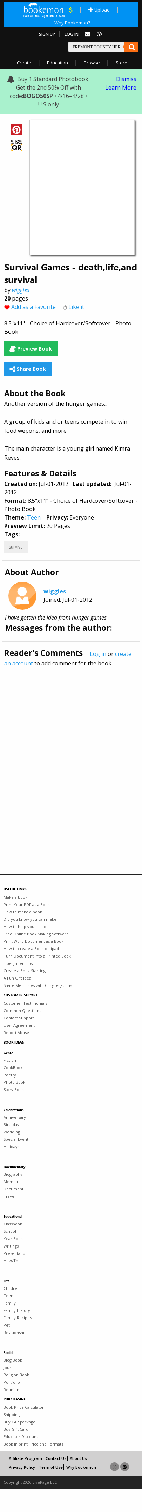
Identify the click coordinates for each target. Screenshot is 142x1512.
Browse (92, 62)
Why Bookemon (81, 1467)
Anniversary (15, 1117)
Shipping (12, 1414)
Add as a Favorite (33, 307)
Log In (72, 34)
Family (10, 1303)
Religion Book (16, 1374)
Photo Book (14, 1082)
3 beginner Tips (18, 963)
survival (16, 547)
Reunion (11, 1389)
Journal (10, 1367)
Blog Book (13, 1360)
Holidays (11, 1146)
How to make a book (23, 911)
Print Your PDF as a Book (27, 904)
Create (24, 62)
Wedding (12, 1132)
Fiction (10, 1060)
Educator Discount (21, 1436)
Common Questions (22, 1010)
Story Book (14, 1089)
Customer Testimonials (25, 1003)
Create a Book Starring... (26, 970)
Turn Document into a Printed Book (37, 956)
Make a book (15, 897)
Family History (17, 1310)
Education (57, 62)
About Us (78, 1458)
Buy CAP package (19, 1422)
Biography (13, 1174)
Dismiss (126, 79)
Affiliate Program (25, 1458)
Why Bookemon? (72, 23)
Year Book (13, 1238)
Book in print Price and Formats (33, 1444)
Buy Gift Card (16, 1429)
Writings (11, 1246)
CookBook (13, 1067)
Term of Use (51, 1467)
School (10, 1231)
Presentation (16, 1253)
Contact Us (56, 1458)
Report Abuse (16, 1032)
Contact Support (19, 1017)
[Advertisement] (65, 755)
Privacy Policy (22, 1467)
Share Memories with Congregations (38, 985)
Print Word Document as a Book (33, 941)
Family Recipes (18, 1317)
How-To (11, 1260)
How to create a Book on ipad (31, 948)
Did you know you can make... (32, 919)
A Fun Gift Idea (17, 978)
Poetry (10, 1075)
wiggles (20, 290)
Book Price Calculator (24, 1407)
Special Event (16, 1139)
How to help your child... (26, 926)
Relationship (15, 1332)
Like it (76, 307)
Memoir (11, 1181)
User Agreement (19, 1025)
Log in (98, 654)
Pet (7, 1325)
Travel (9, 1196)
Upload (99, 10)
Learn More (120, 87)
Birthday (11, 1124)
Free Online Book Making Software (36, 934)
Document (13, 1189)
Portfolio (12, 1382)
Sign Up (47, 34)
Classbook (13, 1224)
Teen (34, 517)
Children (12, 1288)
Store (121, 62)
